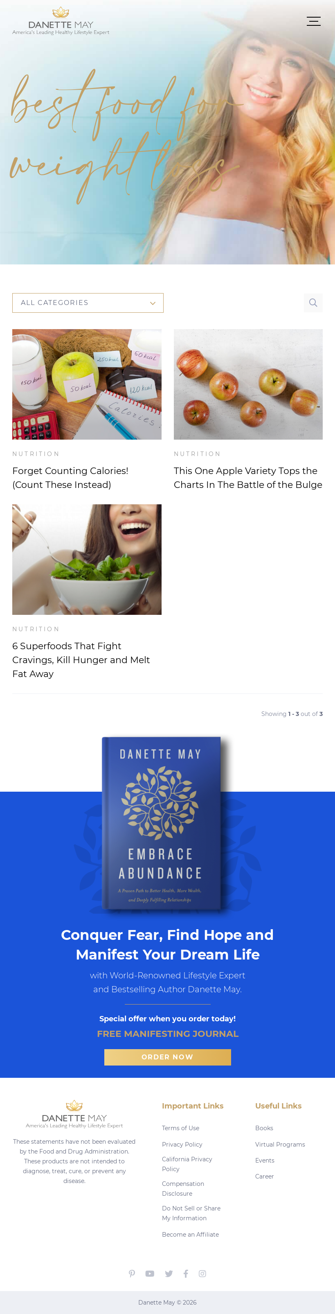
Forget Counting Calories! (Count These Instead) (70, 477)
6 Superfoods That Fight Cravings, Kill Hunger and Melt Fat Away (81, 660)
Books (264, 1128)
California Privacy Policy (187, 1164)
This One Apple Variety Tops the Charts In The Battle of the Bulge (248, 477)
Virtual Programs (280, 1144)
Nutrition (36, 454)
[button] (216, 21)
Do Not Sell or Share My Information (191, 1213)
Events (264, 1160)
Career (264, 1176)
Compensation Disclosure (183, 1188)
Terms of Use (180, 1128)
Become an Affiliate (190, 1234)
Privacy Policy (182, 1144)
